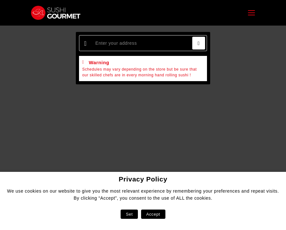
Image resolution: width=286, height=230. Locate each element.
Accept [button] (153, 214)
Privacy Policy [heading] (143, 179)
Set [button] (129, 214)
